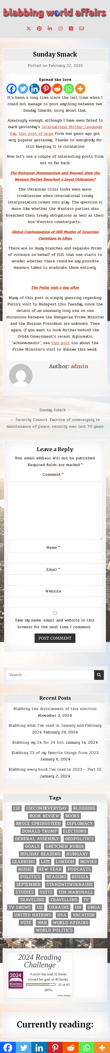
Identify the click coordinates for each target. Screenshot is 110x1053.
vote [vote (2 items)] (25, 923)
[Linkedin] (34, 89)
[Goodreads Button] (71, 28)
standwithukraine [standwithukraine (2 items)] (69, 885)
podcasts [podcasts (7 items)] (79, 869)
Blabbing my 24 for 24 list (38, 742)
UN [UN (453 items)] (78, 907)
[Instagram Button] (60, 28)
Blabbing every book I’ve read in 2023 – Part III (55, 769)
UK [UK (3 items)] (40, 907)
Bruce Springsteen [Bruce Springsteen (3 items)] (38, 824)
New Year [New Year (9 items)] (50, 869)
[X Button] (29, 28)
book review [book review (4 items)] (44, 816)
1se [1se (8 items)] (16, 808)
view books (64, 995)
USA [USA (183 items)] (62, 915)
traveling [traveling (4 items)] (32, 900)
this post (60, 343)
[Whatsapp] (69, 89)
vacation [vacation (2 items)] (83, 915)
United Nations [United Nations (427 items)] (32, 915)
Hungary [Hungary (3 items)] (77, 854)
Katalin (35, 974)
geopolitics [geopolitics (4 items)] (79, 839)
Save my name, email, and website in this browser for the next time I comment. (54, 623)
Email (53, 570)
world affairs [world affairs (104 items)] (70, 923)
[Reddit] (57, 89)
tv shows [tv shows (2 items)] (20, 907)
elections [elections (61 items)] (75, 831)
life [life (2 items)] (45, 862)
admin (79, 366)
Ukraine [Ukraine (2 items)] (59, 907)
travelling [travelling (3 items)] (63, 900)
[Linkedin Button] (50, 28)
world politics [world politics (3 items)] (54, 930)
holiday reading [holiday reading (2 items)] (40, 854)
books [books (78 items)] (72, 816)
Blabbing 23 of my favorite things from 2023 (55, 753)
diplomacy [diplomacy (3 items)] (80, 824)
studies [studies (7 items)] (25, 892)
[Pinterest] (46, 89)
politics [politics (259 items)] (30, 877)
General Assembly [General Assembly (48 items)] (37, 839)
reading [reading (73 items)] (56, 877)
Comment (53, 475)
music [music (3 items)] (25, 869)
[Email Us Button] (81, 28)
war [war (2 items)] (42, 923)
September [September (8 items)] (28, 885)
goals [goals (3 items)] (32, 846)
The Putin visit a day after (55, 288)
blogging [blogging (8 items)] (84, 808)
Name (53, 548)
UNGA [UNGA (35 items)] (93, 907)
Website (53, 591)
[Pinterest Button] (39, 28)
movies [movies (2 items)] (88, 862)
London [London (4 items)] (65, 862)
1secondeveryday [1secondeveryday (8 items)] (46, 808)
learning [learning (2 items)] (23, 862)
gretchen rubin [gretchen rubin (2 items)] (64, 846)
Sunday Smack (55, 54)
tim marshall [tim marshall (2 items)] (75, 892)
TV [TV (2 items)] (86, 900)
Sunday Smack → (55, 410)
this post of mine (35, 134)
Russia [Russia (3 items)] (80, 877)
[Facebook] (11, 89)
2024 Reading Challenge (39, 961)
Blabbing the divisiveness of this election (55, 709)
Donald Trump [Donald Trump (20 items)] (39, 831)
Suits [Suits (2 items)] (46, 892)
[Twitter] (23, 89)
